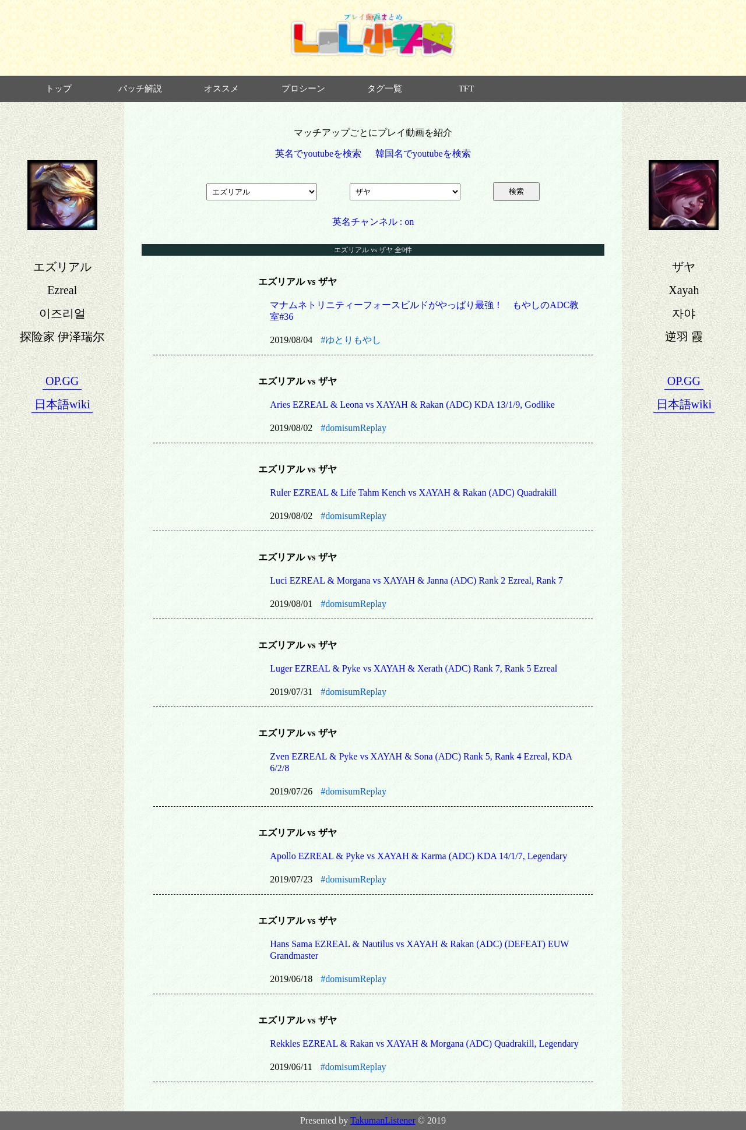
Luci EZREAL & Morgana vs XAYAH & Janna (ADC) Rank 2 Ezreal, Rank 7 (416, 580)
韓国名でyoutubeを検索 (423, 153)
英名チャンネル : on (373, 222)
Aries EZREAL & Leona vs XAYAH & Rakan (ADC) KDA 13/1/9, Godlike (412, 404)
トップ (58, 88)
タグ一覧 (384, 88)
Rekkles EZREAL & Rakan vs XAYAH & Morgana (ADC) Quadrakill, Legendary (424, 1043)
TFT (466, 88)
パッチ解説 (140, 88)
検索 (516, 191)
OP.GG (62, 381)
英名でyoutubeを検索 (318, 153)
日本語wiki (62, 404)
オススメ (221, 88)
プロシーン (303, 88)
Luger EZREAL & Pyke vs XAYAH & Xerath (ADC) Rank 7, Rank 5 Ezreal (413, 668)
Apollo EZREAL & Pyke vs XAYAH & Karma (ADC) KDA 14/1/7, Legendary (418, 856)
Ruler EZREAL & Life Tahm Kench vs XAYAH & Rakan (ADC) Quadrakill (413, 492)
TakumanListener (383, 1120)
